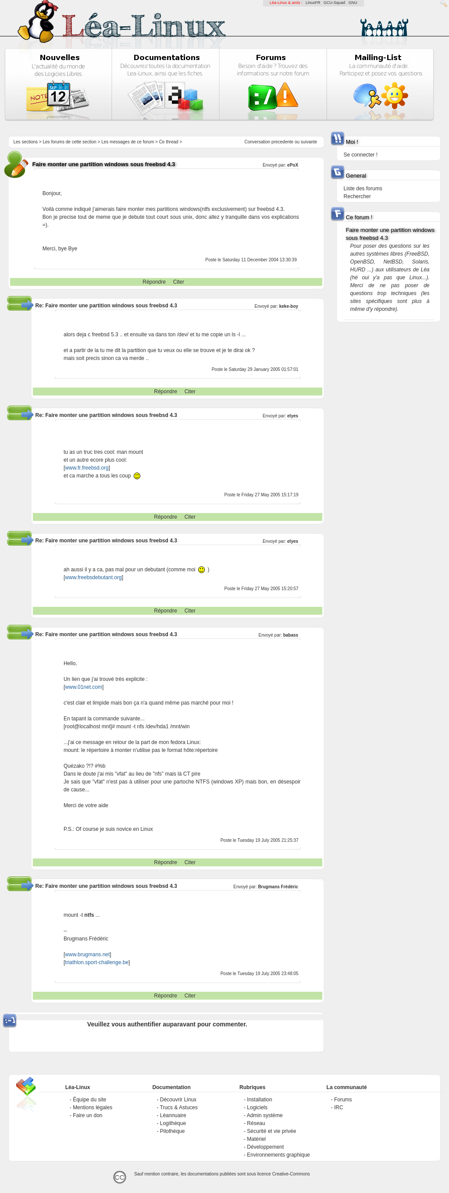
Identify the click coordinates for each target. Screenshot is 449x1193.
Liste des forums (363, 188)
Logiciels (257, 1107)
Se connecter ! (361, 155)
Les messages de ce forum (127, 141)
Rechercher (357, 196)
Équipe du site (89, 1100)
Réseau (256, 1123)
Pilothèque (172, 1131)
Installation (259, 1100)
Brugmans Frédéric (278, 886)
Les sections (25, 141)
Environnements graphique (278, 1155)
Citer (178, 282)
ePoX (292, 165)
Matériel (256, 1139)
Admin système (265, 1115)
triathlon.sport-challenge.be (96, 962)
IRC (338, 1107)
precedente (282, 141)
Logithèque (173, 1123)
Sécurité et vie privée (271, 1131)
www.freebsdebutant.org (93, 577)
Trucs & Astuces (179, 1107)
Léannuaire (173, 1115)
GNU (353, 2)
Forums (343, 1100)
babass (290, 635)
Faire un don (87, 1115)
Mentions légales (92, 1107)
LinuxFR (313, 2)
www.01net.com (83, 687)
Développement (265, 1147)
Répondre (154, 282)
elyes (292, 415)
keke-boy (288, 306)
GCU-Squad (334, 2)
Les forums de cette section (69, 141)
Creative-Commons (291, 1174)
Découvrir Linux (178, 1100)
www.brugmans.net (87, 954)
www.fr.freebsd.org (86, 468)
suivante (309, 141)
